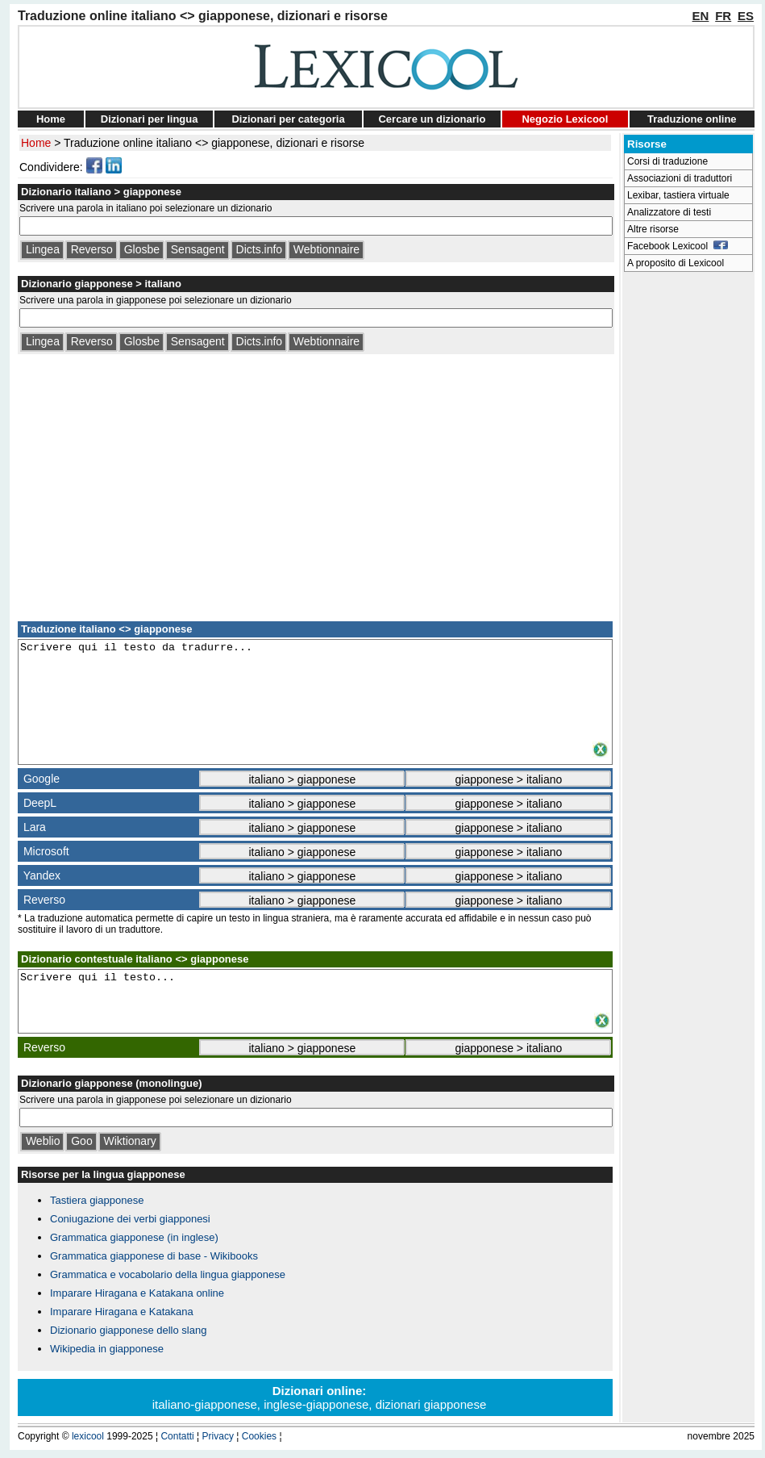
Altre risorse (653, 229)
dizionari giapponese (431, 1404)
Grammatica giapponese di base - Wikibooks (154, 1256)
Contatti (176, 1436)
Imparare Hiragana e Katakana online (137, 1293)
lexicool (88, 1436)
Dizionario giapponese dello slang (128, 1330)
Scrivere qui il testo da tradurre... (315, 689)
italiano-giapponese (204, 1404)
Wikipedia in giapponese (107, 1349)
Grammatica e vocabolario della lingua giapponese (167, 1274)
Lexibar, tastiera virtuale (678, 195)
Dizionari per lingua (149, 119)
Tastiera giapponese (96, 1200)
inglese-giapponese (316, 1404)
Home (50, 119)
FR (723, 16)
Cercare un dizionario (431, 119)
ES (746, 16)
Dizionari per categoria (287, 119)
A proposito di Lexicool (675, 263)
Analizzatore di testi (669, 212)
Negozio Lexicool (565, 119)
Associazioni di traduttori (679, 178)
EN (700, 16)
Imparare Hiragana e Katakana (121, 1312)
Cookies (259, 1436)
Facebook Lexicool (677, 246)
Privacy (218, 1436)
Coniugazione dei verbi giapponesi (130, 1219)
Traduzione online (692, 119)
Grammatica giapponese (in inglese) (134, 1237)
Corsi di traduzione (667, 161)
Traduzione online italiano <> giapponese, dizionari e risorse (214, 142)
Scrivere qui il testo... (315, 990)
